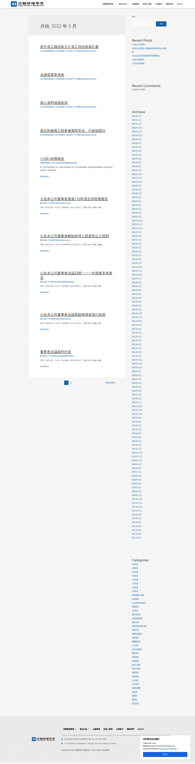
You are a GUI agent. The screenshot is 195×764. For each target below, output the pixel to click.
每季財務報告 (45, 163)
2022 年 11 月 (137, 271)
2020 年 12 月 (137, 360)
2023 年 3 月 (136, 255)
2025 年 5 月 (136, 155)
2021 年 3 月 (136, 348)
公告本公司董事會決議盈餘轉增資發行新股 (73, 315)
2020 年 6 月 (136, 383)
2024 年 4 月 (136, 205)
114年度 (135, 587)
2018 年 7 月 (136, 472)
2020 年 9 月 (136, 371)
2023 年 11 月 (137, 224)
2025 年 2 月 (136, 166)
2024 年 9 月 (136, 186)
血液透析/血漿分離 (139, 626)
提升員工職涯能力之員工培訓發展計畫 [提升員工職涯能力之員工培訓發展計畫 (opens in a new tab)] (69, 47)
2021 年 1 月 (136, 356)
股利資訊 (135, 676)
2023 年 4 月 (136, 251)
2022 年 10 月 (137, 275)
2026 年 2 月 (136, 120)
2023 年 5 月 (136, 247)
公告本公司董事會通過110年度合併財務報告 (74, 199)
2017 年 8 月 (136, 514)
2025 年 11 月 (137, 131)
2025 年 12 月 (137, 128)
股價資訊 (135, 657)
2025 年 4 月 (136, 158)
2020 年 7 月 (136, 379)
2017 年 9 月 (136, 511)
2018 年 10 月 (137, 460)
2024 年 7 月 (136, 193)
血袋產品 (135, 661)
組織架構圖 (136, 688)
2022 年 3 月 (136, 302)
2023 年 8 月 (136, 236)
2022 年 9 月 (136, 278)
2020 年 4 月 (136, 391)
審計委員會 (136, 614)
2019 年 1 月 (136, 449)
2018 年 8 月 (136, 468)
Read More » (45, 176)
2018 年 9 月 (136, 464)
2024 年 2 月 (136, 213)
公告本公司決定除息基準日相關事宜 (145, 56)
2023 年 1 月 (136, 263)
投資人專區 (147, 4)
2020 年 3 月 (136, 394)
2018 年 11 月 (137, 456)
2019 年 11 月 (137, 410)
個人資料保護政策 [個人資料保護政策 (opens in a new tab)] (54, 103)
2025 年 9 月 (136, 139)
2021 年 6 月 (136, 336)
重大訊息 (43, 203)
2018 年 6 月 (136, 476)
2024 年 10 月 (137, 182)
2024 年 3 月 (136, 209)
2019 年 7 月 (136, 425)
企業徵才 (159, 4)
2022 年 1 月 (136, 309)
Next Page (111, 382)
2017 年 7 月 (136, 518)
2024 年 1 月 (136, 217)
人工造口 (135, 680)
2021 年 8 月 (136, 329)
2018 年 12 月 (137, 453)
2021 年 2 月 (136, 352)
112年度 (135, 580)
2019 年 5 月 (136, 433)
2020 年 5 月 (136, 387)
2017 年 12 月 (137, 499)
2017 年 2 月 (136, 538)
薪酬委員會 (136, 641)
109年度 (135, 564)
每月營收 (135, 599)
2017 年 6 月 (136, 522)
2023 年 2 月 (136, 259)
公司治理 (69, 51)
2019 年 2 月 (136, 445)
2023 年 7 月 (136, 240)
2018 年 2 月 (136, 491)
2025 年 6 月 (136, 151)
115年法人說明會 (138, 44)
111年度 (135, 645)
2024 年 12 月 (137, 174)
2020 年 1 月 (136, 402)
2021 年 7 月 (136, 333)
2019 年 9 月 (136, 418)
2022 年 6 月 (136, 290)
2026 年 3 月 (136, 116)
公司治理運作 (60, 51)
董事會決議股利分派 (55, 352)
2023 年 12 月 (137, 220)
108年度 (135, 568)
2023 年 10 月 (137, 228)
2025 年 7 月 (136, 147)
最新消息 (135, 653)
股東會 (134, 699)
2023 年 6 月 (136, 244)
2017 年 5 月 (136, 526)
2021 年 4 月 (136, 344)
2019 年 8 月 (136, 422)
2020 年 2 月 (136, 398)
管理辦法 (135, 672)
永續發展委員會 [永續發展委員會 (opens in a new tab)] (52, 75)
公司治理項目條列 (47, 51)
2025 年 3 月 (136, 162)
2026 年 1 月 (136, 124)
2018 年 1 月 (136, 495)
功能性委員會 (137, 618)
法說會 (134, 692)
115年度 (135, 591)
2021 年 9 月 (136, 325)
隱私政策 (173, 749)
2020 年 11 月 (137, 363)
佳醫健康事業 (108, 4)
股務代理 (135, 630)
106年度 (135, 576)
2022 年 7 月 (136, 286)
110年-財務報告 (52, 159)
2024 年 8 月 (136, 189)
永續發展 (135, 4)
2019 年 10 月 (137, 414)
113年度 (135, 583)
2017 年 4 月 (136, 530)
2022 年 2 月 (136, 305)
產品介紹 (123, 4)
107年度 (135, 572)
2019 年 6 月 (136, 429)
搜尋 (133, 17)
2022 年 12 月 (137, 267)
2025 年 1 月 (136, 170)
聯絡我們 (169, 4)
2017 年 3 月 (136, 534)
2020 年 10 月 (137, 367)
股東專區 (135, 638)
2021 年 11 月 (137, 317)
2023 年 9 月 (136, 232)
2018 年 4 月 (136, 483)
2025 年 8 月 (136, 143)
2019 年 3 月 (136, 441)
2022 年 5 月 (136, 294)
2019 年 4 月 (136, 437)
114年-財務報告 (138, 59)
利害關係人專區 (138, 595)
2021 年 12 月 (137, 313)
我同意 (165, 754)
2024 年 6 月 (136, 197)
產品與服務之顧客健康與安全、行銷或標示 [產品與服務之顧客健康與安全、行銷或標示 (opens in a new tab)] (73, 131)
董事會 (134, 696)
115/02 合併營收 (138, 63)
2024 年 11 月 (137, 178)
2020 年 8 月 (136, 375)
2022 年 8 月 (136, 282)
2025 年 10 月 (137, 135)
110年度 (135, 610)
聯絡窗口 (135, 607)
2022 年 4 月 (136, 298)
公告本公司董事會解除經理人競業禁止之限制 (74, 236)
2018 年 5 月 (136, 480)
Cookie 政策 (163, 749)
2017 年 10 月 (137, 507)
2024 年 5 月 (136, 201)
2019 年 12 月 (137, 406)
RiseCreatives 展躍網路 (100, 750)
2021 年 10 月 (137, 321)
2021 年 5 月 (136, 340)
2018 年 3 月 (136, 487)
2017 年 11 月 (137, 503)
